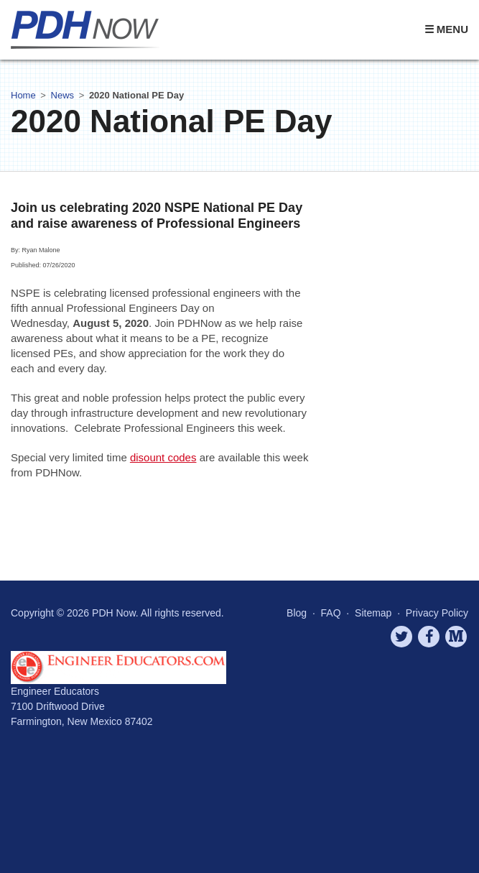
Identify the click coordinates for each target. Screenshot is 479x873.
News (63, 95)
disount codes (163, 457)
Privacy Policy (437, 613)
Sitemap (373, 613)
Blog (297, 613)
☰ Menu (446, 29)
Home (23, 95)
